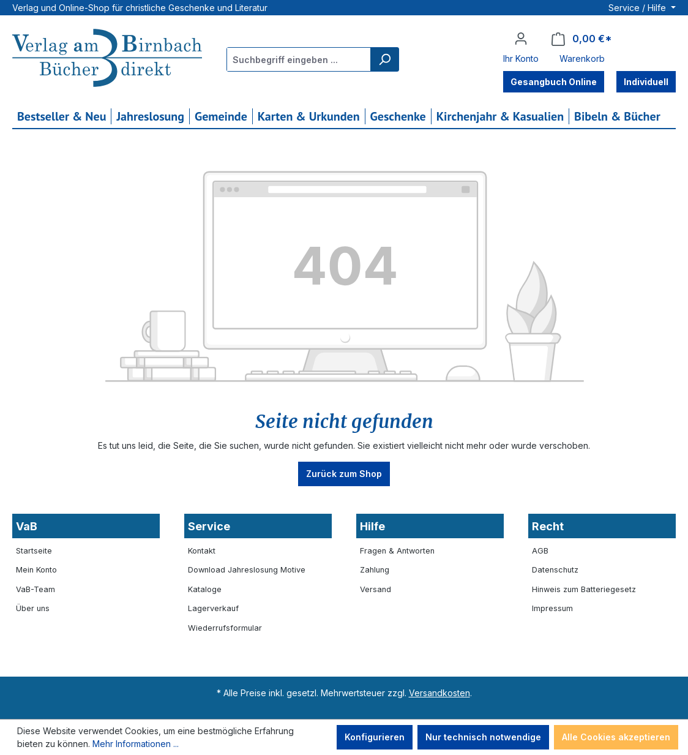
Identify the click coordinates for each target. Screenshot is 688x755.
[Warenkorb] (582, 38)
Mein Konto (36, 569)
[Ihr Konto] (521, 38)
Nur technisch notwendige (483, 737)
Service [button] (209, 526)
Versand (375, 589)
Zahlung (374, 569)
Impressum (552, 608)
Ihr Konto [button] (521, 58)
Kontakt (201, 550)
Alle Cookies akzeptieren (616, 737)
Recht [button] (548, 526)
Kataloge (205, 589)
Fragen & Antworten (397, 550)
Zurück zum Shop (344, 473)
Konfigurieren (375, 737)
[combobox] (299, 59)
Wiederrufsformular (225, 628)
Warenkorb (582, 58)
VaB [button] (26, 526)
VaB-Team (35, 589)
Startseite (34, 550)
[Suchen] (384, 59)
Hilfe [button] (372, 526)
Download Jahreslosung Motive (246, 569)
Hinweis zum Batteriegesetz (584, 589)
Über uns (33, 608)
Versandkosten (439, 693)
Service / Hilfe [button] (638, 7)
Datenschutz (555, 569)
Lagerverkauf (213, 608)
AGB (540, 550)
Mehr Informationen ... (135, 743)
